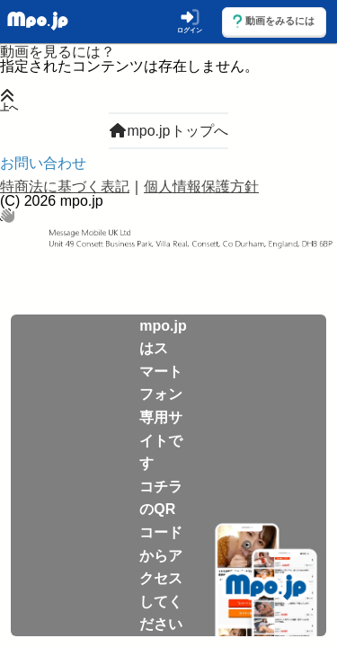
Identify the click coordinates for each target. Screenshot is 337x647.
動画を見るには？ (57, 51)
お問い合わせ (43, 163)
